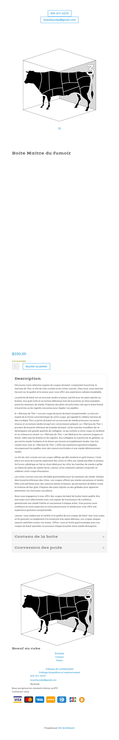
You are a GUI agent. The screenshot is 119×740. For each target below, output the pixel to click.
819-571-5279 (60, 13)
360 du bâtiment (66, 728)
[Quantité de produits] (16, 366)
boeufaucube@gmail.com (59, 19)
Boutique (59, 653)
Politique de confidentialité (59, 669)
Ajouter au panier (36, 366)
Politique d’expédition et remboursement (59, 672)
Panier (59, 660)
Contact (59, 657)
